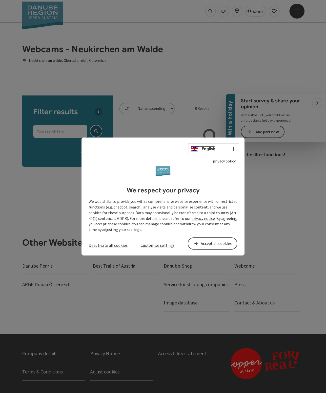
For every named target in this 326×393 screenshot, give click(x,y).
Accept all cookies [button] (216, 243)
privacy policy (224, 161)
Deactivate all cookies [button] (108, 245)
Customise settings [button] (158, 245)
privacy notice (203, 218)
